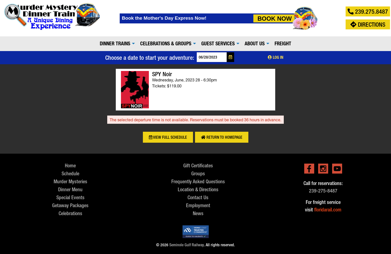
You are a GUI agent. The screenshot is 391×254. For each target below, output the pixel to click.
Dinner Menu (70, 189)
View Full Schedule (168, 137)
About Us (255, 44)
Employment (198, 205)
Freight (283, 44)
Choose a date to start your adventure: (149, 57)
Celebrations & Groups (165, 44)
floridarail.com (327, 209)
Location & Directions (198, 189)
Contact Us (198, 197)
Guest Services (218, 44)
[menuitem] (116, 43)
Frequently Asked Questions (198, 181)
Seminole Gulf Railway (186, 245)
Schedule (70, 173)
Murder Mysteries (70, 181)
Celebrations (70, 213)
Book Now (274, 18)
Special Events (70, 197)
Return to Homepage (221, 137)
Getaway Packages (70, 205)
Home (70, 165)
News (198, 213)
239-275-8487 (323, 190)
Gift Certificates (198, 165)
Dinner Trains (115, 44)
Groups (198, 173)
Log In (275, 57)
